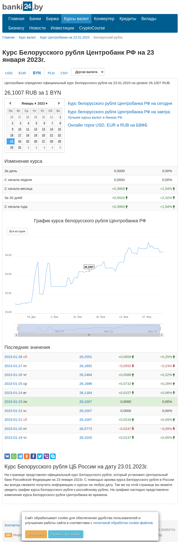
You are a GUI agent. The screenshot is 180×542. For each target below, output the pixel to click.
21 (51, 135)
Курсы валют (76, 18)
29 (35, 117)
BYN (37, 73)
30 (43, 117)
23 (11, 141)
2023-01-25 (13, 384)
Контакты (12, 525)
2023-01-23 (13, 402)
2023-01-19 (13, 437)
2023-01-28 (13, 357)
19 (35, 135)
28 (27, 117)
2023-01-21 (13, 420)
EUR (22, 73)
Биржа (52, 18)
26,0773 (85, 429)
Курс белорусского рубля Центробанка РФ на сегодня (120, 103)
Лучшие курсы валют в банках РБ (95, 117)
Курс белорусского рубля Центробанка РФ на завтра (119, 112)
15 (59, 129)
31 (51, 117)
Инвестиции (62, 28)
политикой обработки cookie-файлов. (123, 523)
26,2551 (85, 357)
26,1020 (85, 437)
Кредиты (127, 18)
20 (43, 135)
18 (27, 135)
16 (11, 135)
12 (35, 129)
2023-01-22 (13, 411)
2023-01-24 (13, 393)
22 (59, 135)
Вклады (148, 18)
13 (43, 129)
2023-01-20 (13, 429)
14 (51, 129)
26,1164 (85, 393)
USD (9, 73)
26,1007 (85, 402)
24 (19, 141)
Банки (35, 18)
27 (19, 117)
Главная (16, 18)
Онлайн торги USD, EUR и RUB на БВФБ (107, 125)
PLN (51, 73)
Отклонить (36, 534)
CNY (64, 73)
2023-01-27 (13, 366)
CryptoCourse (92, 28)
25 (27, 141)
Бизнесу (16, 28)
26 (11, 117)
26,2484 (85, 375)
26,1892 (85, 366)
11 (27, 129)
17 (19, 135)
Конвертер (104, 18)
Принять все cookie (65, 534)
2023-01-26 (13, 375)
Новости (37, 28)
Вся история (17, 231)
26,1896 (85, 384)
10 (19, 129)
